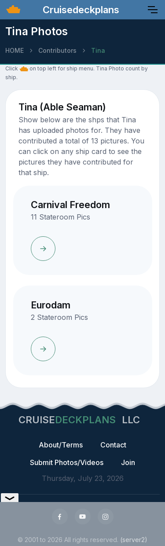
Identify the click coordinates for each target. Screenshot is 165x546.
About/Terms (61, 444)
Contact (113, 444)
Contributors (57, 50)
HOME (14, 50)
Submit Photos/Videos (66, 462)
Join (128, 462)
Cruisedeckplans (79, 9)
